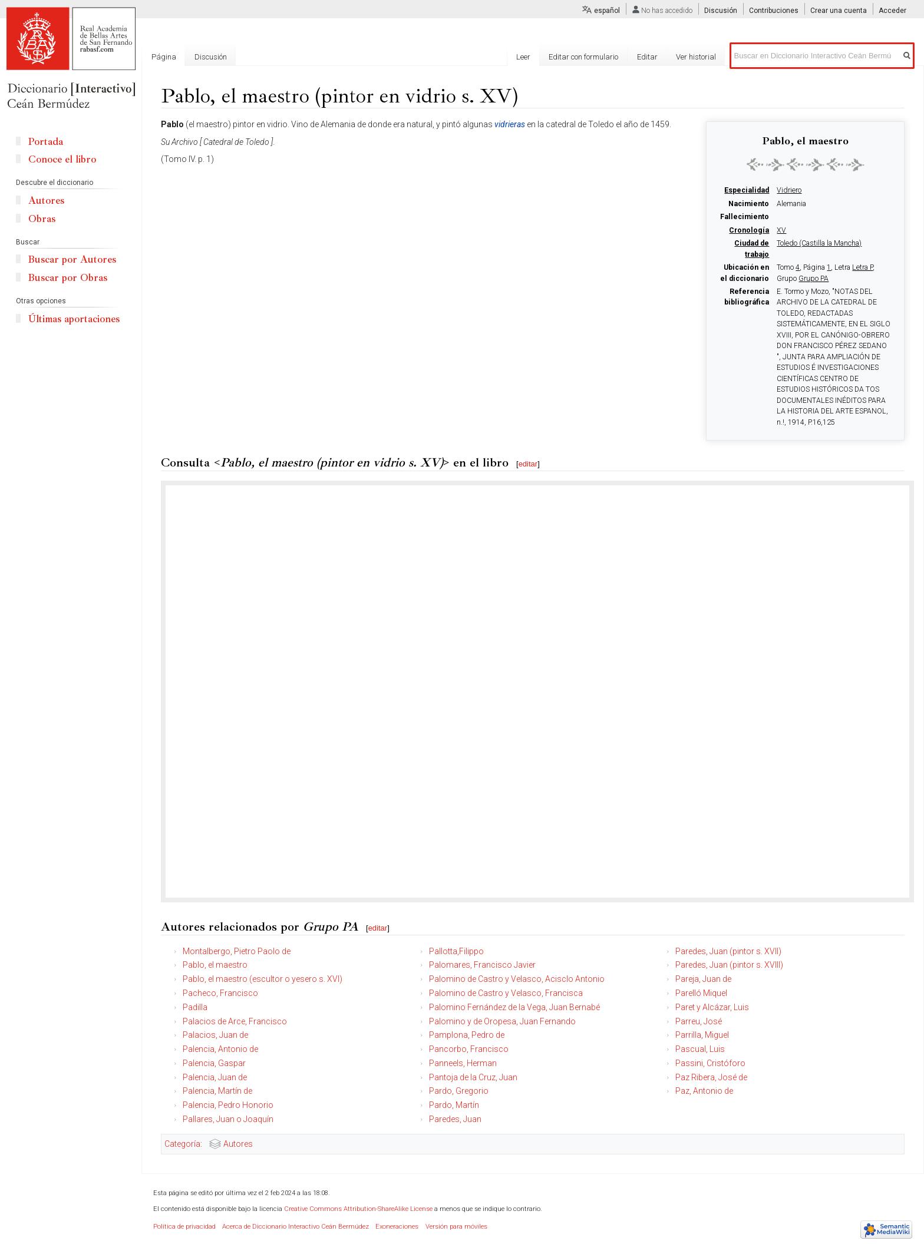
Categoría (182, 1144)
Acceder (892, 10)
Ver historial (696, 56)
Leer (523, 56)
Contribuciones (773, 10)
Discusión (720, 10)
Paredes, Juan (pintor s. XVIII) (729, 965)
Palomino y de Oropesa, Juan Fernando (502, 1021)
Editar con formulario (583, 56)
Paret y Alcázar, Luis (712, 1007)
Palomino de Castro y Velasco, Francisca (506, 993)
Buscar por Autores (72, 259)
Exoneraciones (396, 1226)
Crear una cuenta (838, 10)
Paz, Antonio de (704, 1091)
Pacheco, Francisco (220, 993)
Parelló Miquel (701, 993)
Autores (238, 1144)
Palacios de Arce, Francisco (235, 1021)
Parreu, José (698, 1021)
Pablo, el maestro (215, 965)
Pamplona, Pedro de (466, 1035)
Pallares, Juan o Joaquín (228, 1119)
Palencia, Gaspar (214, 1063)
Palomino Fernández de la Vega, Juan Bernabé (514, 1007)
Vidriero (789, 190)
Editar (647, 56)
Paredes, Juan (455, 1119)
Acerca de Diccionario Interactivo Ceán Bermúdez (295, 1226)
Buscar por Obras (67, 278)
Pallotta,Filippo (456, 951)
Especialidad (746, 190)
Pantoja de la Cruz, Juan (473, 1077)
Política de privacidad (184, 1226)
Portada (45, 142)
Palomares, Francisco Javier (482, 965)
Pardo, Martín (454, 1105)
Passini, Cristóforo (710, 1063)
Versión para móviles (456, 1226)
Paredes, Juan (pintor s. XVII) (728, 951)
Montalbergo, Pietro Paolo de (237, 951)
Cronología (749, 230)
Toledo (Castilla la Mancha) (819, 243)
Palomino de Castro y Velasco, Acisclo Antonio (517, 979)
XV (781, 230)
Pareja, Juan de (703, 979)
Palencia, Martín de (217, 1091)
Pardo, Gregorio (459, 1091)
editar (528, 463)
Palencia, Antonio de (220, 1049)
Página (163, 56)
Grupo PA (813, 278)
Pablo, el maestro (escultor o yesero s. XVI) (262, 979)
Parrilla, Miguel (702, 1035)
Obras (41, 219)
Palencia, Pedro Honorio (228, 1105)
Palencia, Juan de (215, 1077)
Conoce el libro (62, 159)
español (607, 10)
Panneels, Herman (463, 1063)
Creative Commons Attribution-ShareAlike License (358, 1209)
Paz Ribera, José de (711, 1077)
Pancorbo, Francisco (469, 1049)
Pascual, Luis (700, 1049)
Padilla (195, 1007)
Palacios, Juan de (215, 1035)
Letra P (862, 267)
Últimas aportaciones (74, 319)
